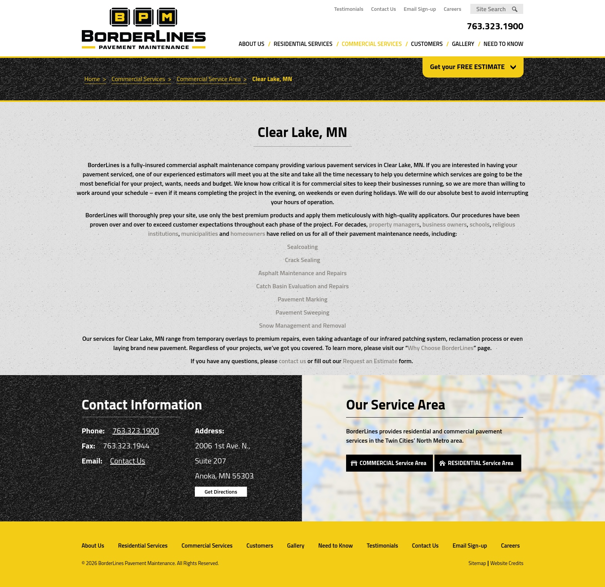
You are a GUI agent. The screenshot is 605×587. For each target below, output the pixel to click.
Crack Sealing (302, 259)
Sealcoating (302, 246)
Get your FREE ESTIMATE (467, 66)
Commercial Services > (141, 78)
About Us (251, 43)
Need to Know (503, 43)
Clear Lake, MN (272, 78)
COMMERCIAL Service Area (393, 462)
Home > (95, 78)
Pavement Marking (302, 299)
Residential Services (303, 43)
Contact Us (383, 9)
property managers (394, 224)
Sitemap (477, 563)
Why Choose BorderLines (441, 347)
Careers (452, 9)
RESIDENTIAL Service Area (481, 462)
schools (480, 224)
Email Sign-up (420, 9)
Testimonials (348, 9)
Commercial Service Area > (212, 78)
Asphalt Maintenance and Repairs (303, 272)
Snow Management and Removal (302, 325)
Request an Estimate (370, 360)
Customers (427, 43)
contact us (292, 360)
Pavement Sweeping (302, 312)
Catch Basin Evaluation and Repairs (302, 286)
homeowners (248, 233)
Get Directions (220, 491)
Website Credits (507, 563)
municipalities (199, 233)
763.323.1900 (495, 26)
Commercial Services (372, 43)
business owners (444, 224)
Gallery (463, 43)
